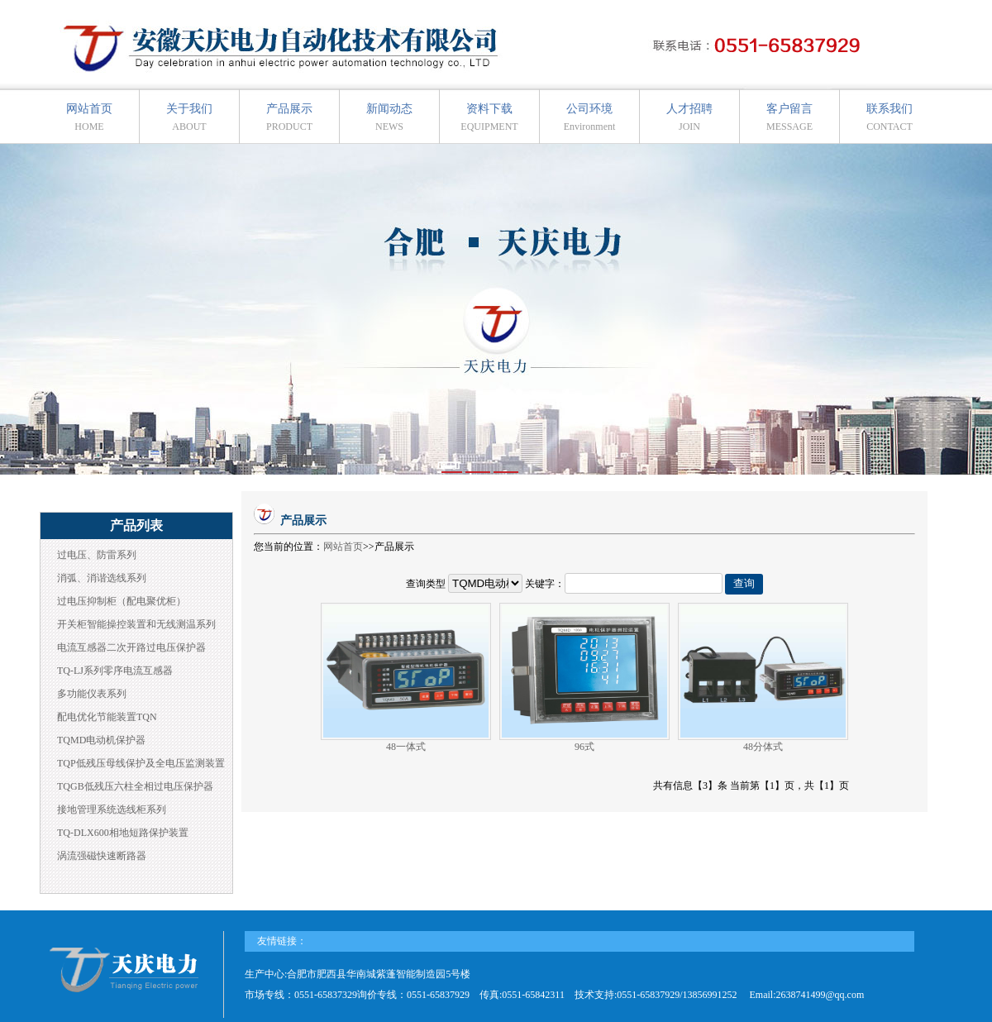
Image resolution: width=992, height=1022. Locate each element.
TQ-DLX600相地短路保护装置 (122, 832)
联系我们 (889, 117)
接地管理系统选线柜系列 (111, 809)
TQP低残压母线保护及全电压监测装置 (141, 763)
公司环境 (590, 117)
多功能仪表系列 (91, 694)
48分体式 (763, 746)
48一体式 (406, 746)
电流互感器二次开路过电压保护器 (131, 647)
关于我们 (189, 117)
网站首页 (89, 117)
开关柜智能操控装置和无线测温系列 (136, 624)
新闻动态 (389, 117)
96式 (584, 746)
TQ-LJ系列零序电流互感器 (115, 670)
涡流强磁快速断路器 (101, 856)
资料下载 (488, 117)
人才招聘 (689, 117)
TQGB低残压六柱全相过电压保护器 (135, 786)
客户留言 (789, 117)
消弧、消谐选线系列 (101, 578)
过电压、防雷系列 (96, 555)
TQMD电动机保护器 (101, 740)
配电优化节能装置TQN (107, 717)
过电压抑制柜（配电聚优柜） (121, 601)
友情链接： (282, 941)
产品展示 (289, 117)
